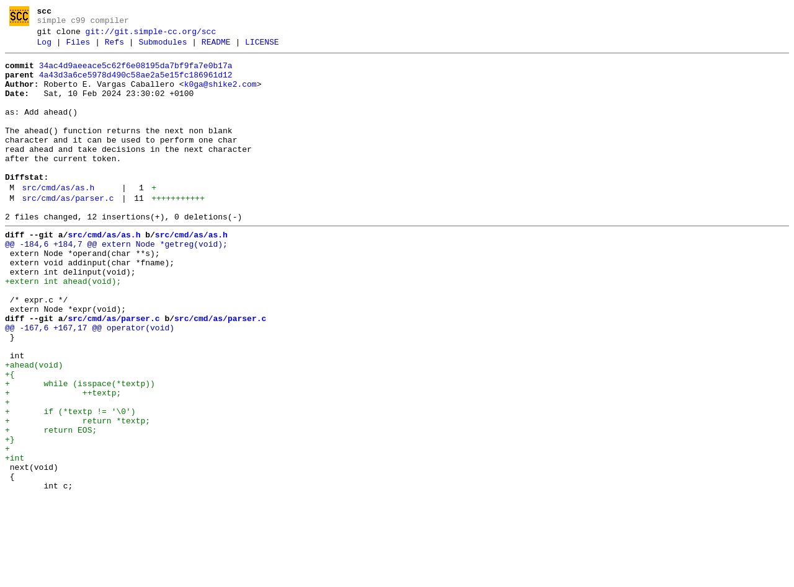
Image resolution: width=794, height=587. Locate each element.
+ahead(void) (34, 428)
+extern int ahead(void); (63, 327)
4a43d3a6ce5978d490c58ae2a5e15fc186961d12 (136, 84)
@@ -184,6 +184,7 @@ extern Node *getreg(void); (116, 283)
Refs (114, 47)
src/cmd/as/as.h (58, 219)
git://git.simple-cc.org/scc (151, 35)
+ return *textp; (77, 495)
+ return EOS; (51, 506)
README (216, 47)
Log (44, 47)
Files (78, 47)
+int (14, 539)
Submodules (162, 47)
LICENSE (262, 47)
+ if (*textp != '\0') (70, 484)
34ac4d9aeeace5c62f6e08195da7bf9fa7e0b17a (136, 73)
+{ (10, 439)
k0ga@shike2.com (220, 95)
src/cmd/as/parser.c (68, 231)
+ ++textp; (63, 461)
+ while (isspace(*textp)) (80, 450)
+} (10, 517)
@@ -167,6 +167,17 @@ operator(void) (89, 383)
